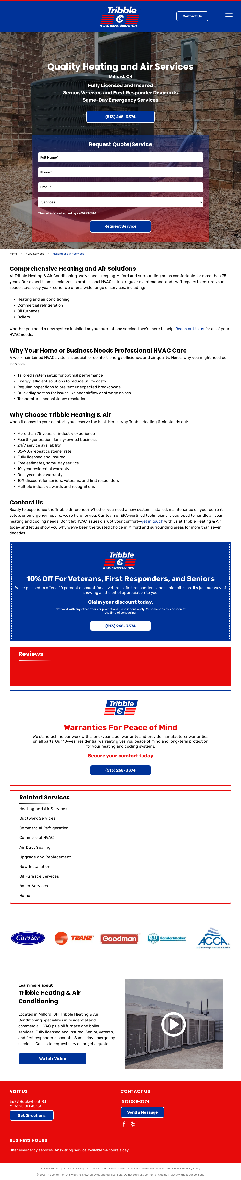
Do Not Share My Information (81, 1168)
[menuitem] (120, 808)
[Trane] (74, 938)
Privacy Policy (49, 1168)
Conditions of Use (113, 1168)
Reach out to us (189, 328)
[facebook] (124, 1124)
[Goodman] (120, 938)
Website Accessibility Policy (183, 1168)
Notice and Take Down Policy (146, 1168)
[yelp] (132, 1124)
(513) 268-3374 (134, 1101)
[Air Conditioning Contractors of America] (213, 938)
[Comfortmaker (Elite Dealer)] (167, 938)
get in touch (152, 521)
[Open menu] (229, 16)
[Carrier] (28, 938)
